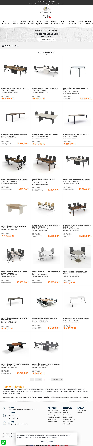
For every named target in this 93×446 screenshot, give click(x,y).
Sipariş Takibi (67, 417)
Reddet (42, 441)
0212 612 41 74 (13, 418)
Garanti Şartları (53, 415)
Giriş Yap (37, 4)
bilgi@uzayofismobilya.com (18, 424)
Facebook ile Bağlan (58, 4)
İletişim (79, 413)
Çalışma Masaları (23, 22)
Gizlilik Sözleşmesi (54, 413)
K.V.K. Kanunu (53, 410)
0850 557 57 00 (13, 415)
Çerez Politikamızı (42, 437)
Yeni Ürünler (52, 422)
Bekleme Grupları (88, 22)
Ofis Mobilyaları (14, 22)
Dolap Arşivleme (38, 22)
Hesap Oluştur (46, 4)
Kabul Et (51, 441)
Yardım (65, 410)
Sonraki (55, 379)
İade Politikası (53, 419)
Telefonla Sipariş (69, 419)
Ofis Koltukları (68, 422)
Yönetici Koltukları (72, 22)
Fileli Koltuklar (62, 22)
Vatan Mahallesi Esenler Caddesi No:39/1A (23, 409)
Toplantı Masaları (31, 22)
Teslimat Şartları (54, 417)
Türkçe (31, 4)
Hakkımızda (81, 410)
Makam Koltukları (54, 22)
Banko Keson (46, 22)
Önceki (38, 379)
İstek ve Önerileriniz (67, 414)
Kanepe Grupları (80, 22)
